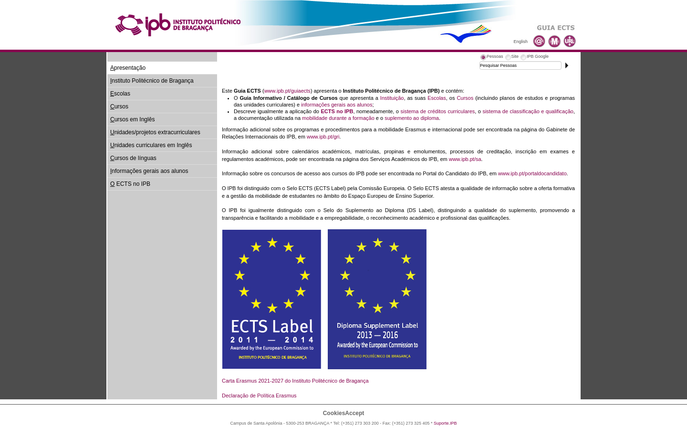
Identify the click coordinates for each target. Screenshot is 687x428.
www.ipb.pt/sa (465, 159)
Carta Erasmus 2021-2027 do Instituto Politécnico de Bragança (295, 381)
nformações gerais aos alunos (149, 171)
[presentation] (491, 57)
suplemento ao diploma (412, 118)
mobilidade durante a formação (338, 118)
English (520, 41)
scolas (120, 93)
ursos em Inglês (132, 119)
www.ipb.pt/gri (323, 136)
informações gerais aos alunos (336, 104)
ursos (119, 106)
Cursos (465, 98)
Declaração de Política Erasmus (259, 395)
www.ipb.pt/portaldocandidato (532, 173)
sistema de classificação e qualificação (527, 111)
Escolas (436, 98)
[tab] (491, 57)
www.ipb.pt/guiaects (287, 91)
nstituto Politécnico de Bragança (152, 80)
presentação (128, 67)
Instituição (392, 98)
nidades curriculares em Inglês (151, 145)
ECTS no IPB (130, 184)
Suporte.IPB (445, 423)
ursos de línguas (133, 158)
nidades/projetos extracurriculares (155, 132)
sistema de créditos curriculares (437, 111)
